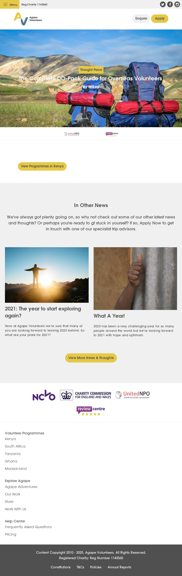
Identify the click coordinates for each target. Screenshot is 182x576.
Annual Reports (119, 567)
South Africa (15, 446)
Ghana (11, 461)
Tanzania (13, 454)
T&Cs (80, 567)
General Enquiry (141, 18)
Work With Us (15, 509)
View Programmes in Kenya (42, 166)
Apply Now (160, 18)
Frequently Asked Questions (28, 527)
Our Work (12, 494)
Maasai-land (16, 468)
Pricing (10, 534)
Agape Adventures (21, 487)
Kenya (10, 439)
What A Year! (109, 315)
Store (9, 501)
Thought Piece (91, 69)
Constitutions (61, 567)
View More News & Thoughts (91, 358)
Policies (96, 567)
